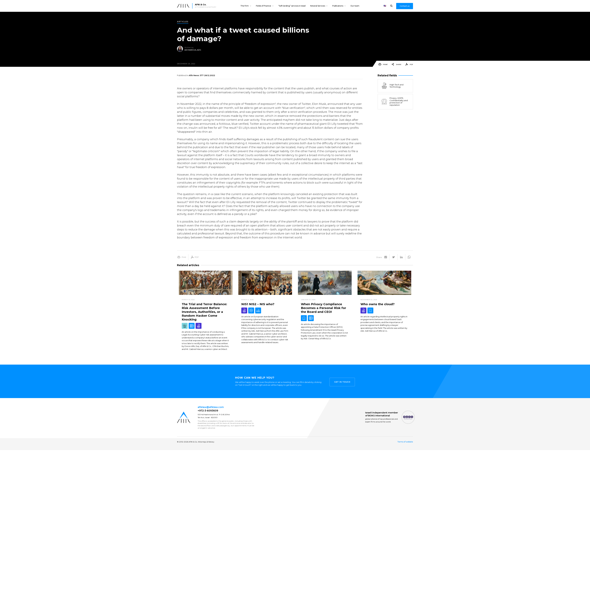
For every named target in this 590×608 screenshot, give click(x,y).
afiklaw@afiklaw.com (211, 407)
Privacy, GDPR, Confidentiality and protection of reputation (394, 101)
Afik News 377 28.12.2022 (202, 75)
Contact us (404, 6)
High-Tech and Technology (392, 85)
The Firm (244, 6)
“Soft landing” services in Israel (292, 6)
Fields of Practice (263, 6)
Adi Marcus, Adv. (192, 50)
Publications (337, 6)
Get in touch (342, 381)
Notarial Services (317, 6)
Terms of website (405, 442)
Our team (354, 6)
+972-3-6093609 (208, 410)
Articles (182, 22)
